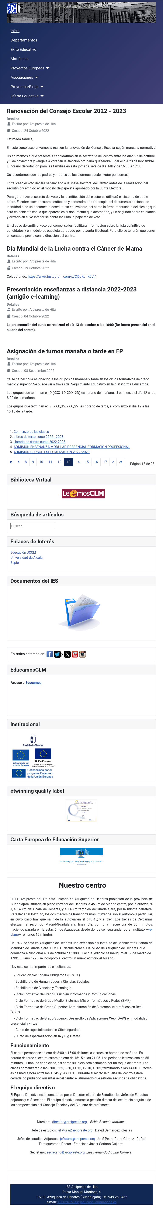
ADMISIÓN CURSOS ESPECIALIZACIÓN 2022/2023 (52, 452)
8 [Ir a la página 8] (26, 462)
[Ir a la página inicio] (11, 462)
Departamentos (24, 40)
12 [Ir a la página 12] (59, 462)
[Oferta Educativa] (41, 96)
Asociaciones (22, 77)
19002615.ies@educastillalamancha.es (87, 1202)
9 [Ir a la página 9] (33, 462)
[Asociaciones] (35, 77)
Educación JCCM (23, 553)
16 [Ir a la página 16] (96, 462)
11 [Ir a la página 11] (50, 462)
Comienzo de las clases (31, 432)
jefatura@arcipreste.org (76, 1130)
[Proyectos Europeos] (47, 68)
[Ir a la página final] (121, 462)
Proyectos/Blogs (24, 87)
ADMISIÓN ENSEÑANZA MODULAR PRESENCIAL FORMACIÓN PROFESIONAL (72, 447)
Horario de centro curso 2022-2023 (39, 442)
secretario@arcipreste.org (66, 1152)
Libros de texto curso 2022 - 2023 (38, 437)
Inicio (15, 31)
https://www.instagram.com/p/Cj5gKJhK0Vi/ (62, 277)
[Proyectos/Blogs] (41, 87)
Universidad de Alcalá (26, 558)
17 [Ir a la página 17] (105, 462)
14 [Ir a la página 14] (78, 462)
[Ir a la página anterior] (18, 462)
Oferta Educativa (25, 96)
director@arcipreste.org (70, 1122)
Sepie (14, 563)
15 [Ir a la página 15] (87, 462)
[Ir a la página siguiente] (113, 462)
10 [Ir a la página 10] (41, 462)
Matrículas (19, 59)
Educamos (33, 683)
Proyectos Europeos (27, 68)
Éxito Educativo (23, 49)
